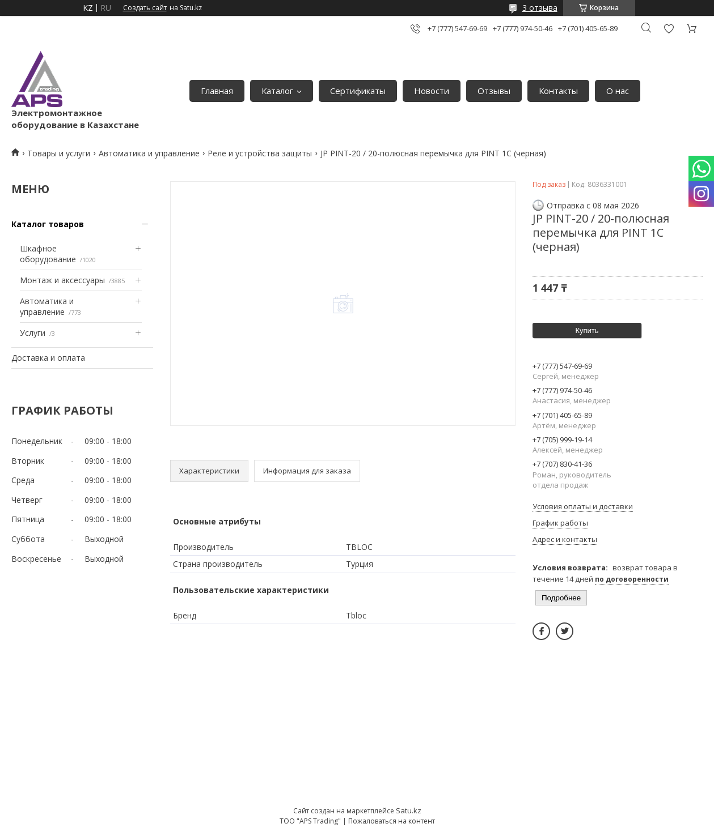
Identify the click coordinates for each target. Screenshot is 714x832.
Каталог (277, 90)
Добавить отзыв (668, 28)
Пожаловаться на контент (391, 821)
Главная (217, 90)
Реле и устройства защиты (260, 153)
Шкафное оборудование (48, 254)
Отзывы (494, 90)
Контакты (558, 90)
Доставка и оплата (48, 357)
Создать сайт (145, 8)
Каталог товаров (47, 224)
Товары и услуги (58, 153)
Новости (431, 90)
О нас (617, 90)
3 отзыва (539, 7)
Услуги (32, 332)
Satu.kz (408, 810)
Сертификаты (358, 90)
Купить (586, 330)
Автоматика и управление (149, 153)
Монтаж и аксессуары (62, 280)
